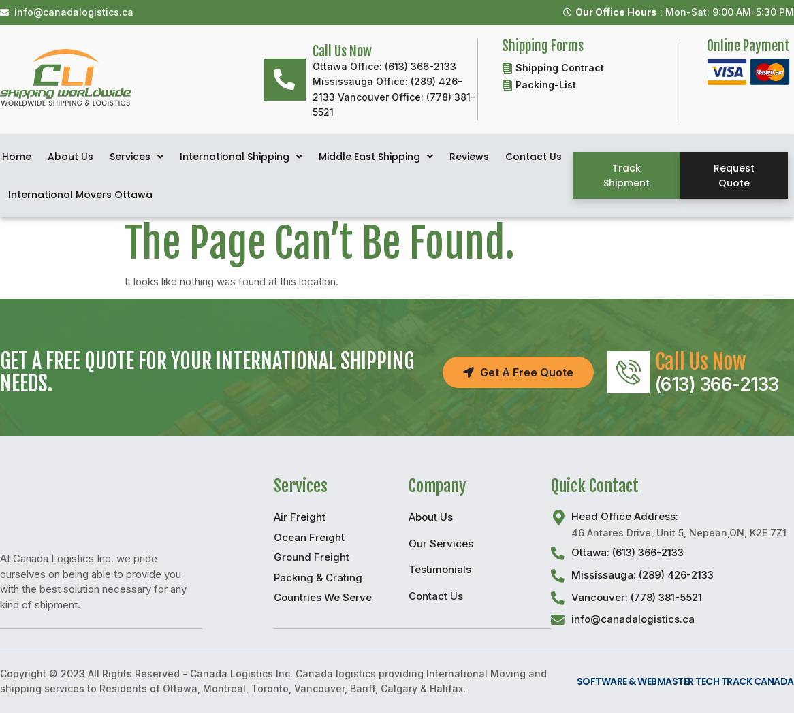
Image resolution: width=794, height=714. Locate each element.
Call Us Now (701, 361)
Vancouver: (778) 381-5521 (636, 597)
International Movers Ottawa (80, 194)
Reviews (469, 156)
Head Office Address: (624, 516)
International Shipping (241, 156)
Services (136, 156)
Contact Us (533, 156)
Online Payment (748, 45)
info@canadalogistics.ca (633, 619)
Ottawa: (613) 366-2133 (627, 552)
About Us (70, 156)
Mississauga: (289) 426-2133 (642, 574)
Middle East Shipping (376, 156)
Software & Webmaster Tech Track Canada (685, 682)
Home (16, 156)
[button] (626, 175)
